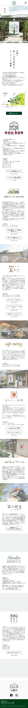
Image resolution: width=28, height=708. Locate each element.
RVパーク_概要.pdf (12, 237)
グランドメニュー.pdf (12, 300)
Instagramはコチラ (13, 428)
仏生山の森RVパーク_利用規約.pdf (14, 231)
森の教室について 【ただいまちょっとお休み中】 (14, 528)
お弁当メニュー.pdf (12, 314)
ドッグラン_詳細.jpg (13, 177)
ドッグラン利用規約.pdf (12, 171)
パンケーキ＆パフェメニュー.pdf (14, 306)
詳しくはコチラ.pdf (12, 652)
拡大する (13, 113)
